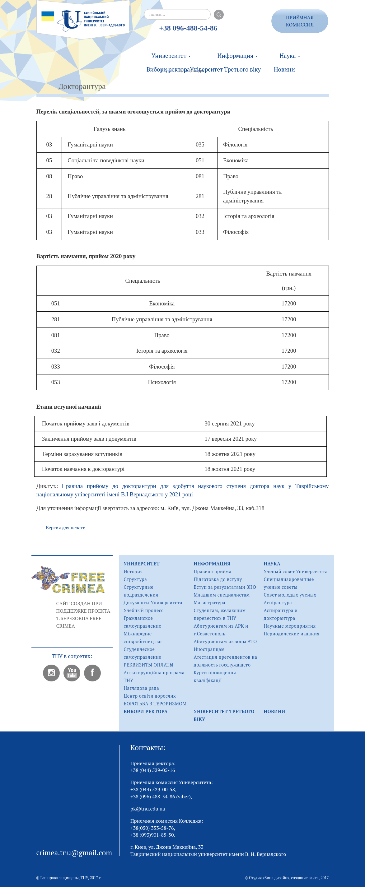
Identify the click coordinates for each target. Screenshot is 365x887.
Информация (238, 49)
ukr (335, 16)
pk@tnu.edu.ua (147, 808)
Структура (135, 579)
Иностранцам (209, 649)
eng (335, 32)
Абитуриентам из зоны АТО (225, 641)
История (133, 571)
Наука (289, 49)
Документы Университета (153, 603)
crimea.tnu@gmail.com (74, 852)
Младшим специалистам (222, 595)
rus (335, 24)
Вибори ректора (168, 63)
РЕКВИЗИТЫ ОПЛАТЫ (148, 665)
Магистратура (209, 603)
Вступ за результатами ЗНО (225, 587)
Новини (284, 63)
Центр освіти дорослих (150, 696)
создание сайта (305, 877)
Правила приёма (212, 571)
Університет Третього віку (225, 63)
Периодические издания (292, 634)
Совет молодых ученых (290, 595)
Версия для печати (66, 528)
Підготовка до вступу (218, 579)
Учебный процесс (143, 610)
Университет (171, 49)
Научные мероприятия (290, 626)
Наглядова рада (141, 688)
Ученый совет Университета (296, 571)
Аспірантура (278, 603)
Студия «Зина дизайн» (269, 877)
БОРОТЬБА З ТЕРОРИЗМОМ (155, 704)
